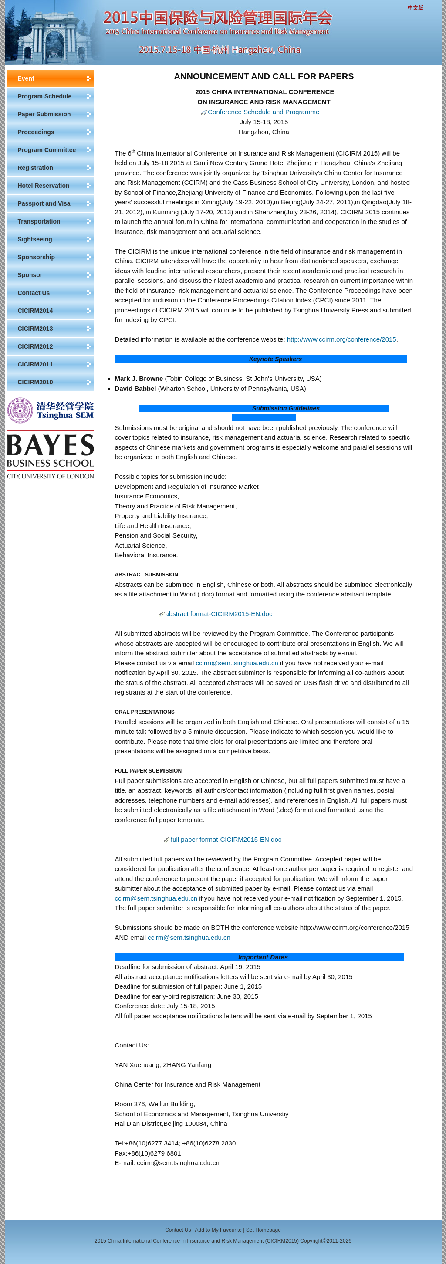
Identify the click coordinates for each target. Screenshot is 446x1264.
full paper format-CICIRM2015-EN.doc (226, 839)
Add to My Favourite (218, 1230)
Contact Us (178, 1230)
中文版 (415, 8)
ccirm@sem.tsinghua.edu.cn (237, 663)
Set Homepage (263, 1230)
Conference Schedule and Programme (263, 111)
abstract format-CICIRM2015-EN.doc (219, 613)
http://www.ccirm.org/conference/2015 (341, 339)
